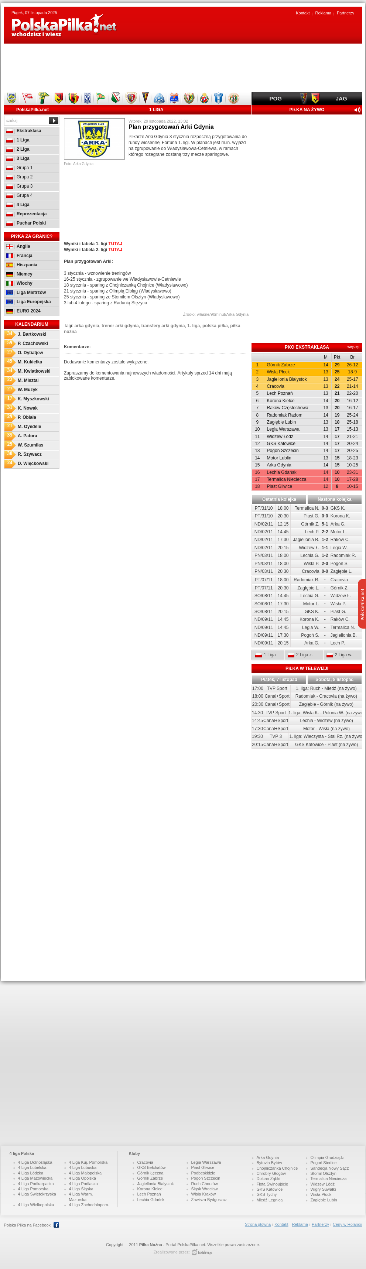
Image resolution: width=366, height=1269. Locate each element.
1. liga (193, 325)
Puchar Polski (26, 223)
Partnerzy (345, 13)
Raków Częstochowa (287, 407)
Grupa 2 (19, 176)
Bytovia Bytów (269, 1162)
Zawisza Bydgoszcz (209, 1199)
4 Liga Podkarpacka (36, 1183)
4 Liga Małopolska (85, 1173)
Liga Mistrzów (26, 292)
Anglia (18, 246)
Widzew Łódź (280, 436)
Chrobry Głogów (271, 1173)
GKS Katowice (281, 443)
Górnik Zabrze (281, 364)
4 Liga (18, 204)
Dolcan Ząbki (268, 1178)
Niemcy (19, 274)
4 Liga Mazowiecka (35, 1178)
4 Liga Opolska (82, 1178)
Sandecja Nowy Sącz (330, 1168)
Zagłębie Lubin (281, 422)
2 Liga (18, 149)
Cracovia (275, 386)
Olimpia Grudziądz (327, 1157)
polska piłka (215, 325)
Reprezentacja (26, 213)
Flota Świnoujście (272, 1184)
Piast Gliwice (280, 486)
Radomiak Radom (284, 415)
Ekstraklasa (23, 130)
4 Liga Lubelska (32, 1167)
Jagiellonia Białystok (287, 379)
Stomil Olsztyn (323, 1173)
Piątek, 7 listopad (279, 679)
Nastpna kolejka (334, 499)
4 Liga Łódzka (31, 1173)
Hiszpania (21, 264)
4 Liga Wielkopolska (36, 1205)
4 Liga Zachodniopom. (89, 1205)
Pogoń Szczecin (283, 450)
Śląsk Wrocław (204, 1189)
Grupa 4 (19, 195)
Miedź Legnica (270, 1200)
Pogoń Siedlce (324, 1162)
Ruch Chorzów (204, 1183)
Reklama (323, 13)
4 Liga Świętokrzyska (37, 1194)
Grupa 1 (19, 167)
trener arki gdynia (120, 325)
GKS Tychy (267, 1194)
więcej (353, 346)
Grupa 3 (19, 186)
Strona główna (258, 1224)
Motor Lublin (279, 458)
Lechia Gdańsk (282, 472)
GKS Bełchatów (151, 1167)
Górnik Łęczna (150, 1173)
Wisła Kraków (203, 1194)
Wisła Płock (278, 371)
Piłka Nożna (150, 1244)
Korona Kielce (281, 400)
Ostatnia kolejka (279, 499)
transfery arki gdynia (163, 325)
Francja (19, 255)
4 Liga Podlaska (83, 1183)
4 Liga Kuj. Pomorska (88, 1162)
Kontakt (302, 13)
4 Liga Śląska (81, 1189)
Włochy (19, 283)
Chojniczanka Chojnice (277, 1168)
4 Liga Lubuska (83, 1167)
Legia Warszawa (283, 429)
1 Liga (18, 140)
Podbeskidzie (203, 1173)
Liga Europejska (28, 301)
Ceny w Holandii (347, 1224)
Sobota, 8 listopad (334, 679)
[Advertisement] (183, 67)
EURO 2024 (23, 311)
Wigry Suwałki (323, 1189)
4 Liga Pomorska (33, 1189)
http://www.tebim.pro (202, 1252)
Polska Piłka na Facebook (30, 1225)
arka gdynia (87, 325)
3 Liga (18, 158)
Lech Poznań (280, 393)
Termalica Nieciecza (287, 479)
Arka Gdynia (279, 465)
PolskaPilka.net (32, 109)
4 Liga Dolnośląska (35, 1162)
